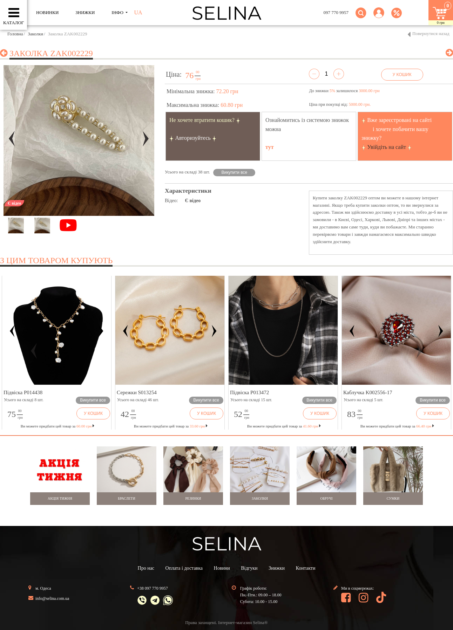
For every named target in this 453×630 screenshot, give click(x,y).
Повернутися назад (430, 33)
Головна (15, 33)
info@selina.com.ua (52, 598)
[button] (378, 17)
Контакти (306, 568)
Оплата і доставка (184, 568)
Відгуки (249, 568)
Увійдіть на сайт (386, 147)
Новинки (47, 12)
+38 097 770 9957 (152, 588)
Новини (222, 568)
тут (269, 147)
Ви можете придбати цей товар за (171, 426)
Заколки (35, 33)
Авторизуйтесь (193, 138)
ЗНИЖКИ (85, 12)
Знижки (277, 568)
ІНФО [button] (117, 12)
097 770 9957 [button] (336, 12)
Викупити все (235, 172)
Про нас (146, 568)
